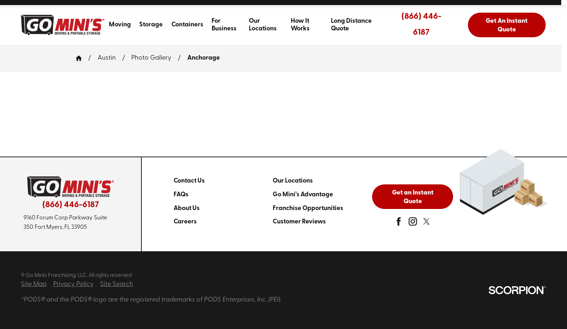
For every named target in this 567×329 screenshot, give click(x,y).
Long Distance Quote (351, 25)
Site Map (34, 284)
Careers (185, 222)
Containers (187, 25)
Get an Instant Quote (413, 197)
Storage (151, 25)
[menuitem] (120, 25)
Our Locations (263, 25)
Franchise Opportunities (308, 208)
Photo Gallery (151, 58)
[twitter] (426, 223)
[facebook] (399, 223)
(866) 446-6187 (421, 25)
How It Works (300, 25)
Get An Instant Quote (507, 25)
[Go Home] (82, 58)
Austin (107, 58)
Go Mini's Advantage (303, 195)
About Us (187, 208)
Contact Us (189, 181)
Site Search (116, 284)
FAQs (181, 195)
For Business (224, 25)
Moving (120, 25)
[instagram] (413, 223)
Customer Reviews (299, 222)
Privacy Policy (73, 284)
